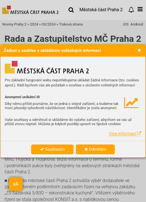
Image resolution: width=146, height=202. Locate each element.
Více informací (125, 133)
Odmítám (95, 149)
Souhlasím (52, 149)
